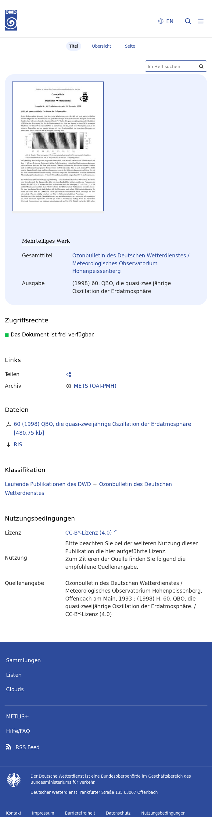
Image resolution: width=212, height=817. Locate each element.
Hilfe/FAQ (18, 731)
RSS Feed (28, 747)
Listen (14, 674)
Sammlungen (23, 660)
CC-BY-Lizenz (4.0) (88, 532)
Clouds (15, 689)
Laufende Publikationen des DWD (48, 484)
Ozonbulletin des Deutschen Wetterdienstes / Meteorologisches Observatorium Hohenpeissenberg (130, 263)
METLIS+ (17, 716)
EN (170, 21)
